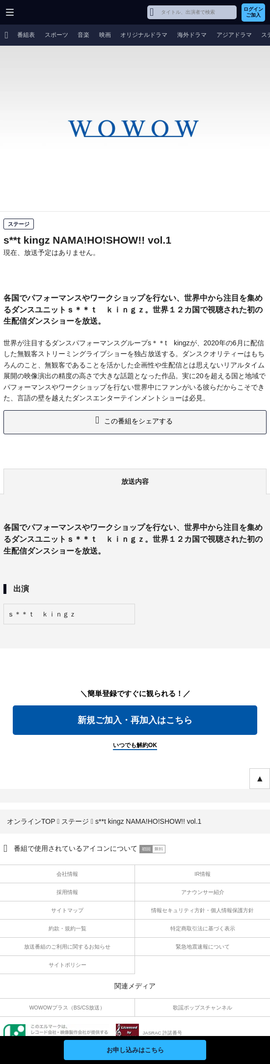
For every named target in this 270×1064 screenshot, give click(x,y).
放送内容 (135, 481)
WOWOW (45, 12)
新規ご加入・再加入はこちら (135, 720)
